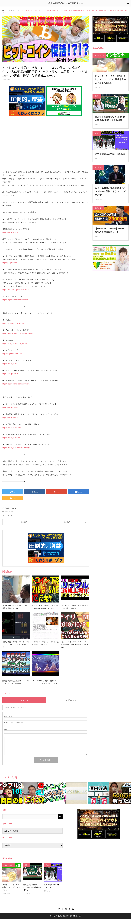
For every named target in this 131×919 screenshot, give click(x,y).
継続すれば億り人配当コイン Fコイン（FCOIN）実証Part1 (15, 682)
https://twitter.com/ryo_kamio (13, 323)
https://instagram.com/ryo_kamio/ (14, 343)
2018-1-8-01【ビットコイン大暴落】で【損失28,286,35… (14, 606)
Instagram (65, 908)
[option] (11, 793)
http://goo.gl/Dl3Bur (9, 263)
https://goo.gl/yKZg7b (10, 232)
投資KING (13, 508)
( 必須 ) (8, 716)
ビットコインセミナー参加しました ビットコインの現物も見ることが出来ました (110, 79)
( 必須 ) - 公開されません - (15, 722)
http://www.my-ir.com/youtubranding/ (16, 448)
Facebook (62, 908)
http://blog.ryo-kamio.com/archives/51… (17, 300)
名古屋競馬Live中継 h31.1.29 (110, 154)
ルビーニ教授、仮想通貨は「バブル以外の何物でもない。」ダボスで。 (110, 191)
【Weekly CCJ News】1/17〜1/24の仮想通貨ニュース (109, 230)
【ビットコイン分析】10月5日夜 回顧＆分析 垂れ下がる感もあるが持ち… (74, 644)
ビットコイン (12, 10)
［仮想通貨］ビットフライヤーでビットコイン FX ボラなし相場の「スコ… (15, 644)
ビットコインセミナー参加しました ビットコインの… (11, 887)
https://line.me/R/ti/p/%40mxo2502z (15, 290)
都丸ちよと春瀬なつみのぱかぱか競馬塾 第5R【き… (32, 887)
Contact (68, 908)
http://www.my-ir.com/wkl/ (11, 438)
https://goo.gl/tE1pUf (10, 374)
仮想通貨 (98, 167)
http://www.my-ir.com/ (10, 364)
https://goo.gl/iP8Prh (10, 417)
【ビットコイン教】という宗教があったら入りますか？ (45, 643)
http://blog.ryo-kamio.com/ (12, 354)
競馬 (96, 96)
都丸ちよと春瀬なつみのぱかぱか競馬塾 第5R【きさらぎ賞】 (110, 118)
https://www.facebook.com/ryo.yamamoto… (18, 333)
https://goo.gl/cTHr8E (10, 407)
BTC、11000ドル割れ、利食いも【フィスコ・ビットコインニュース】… (44, 683)
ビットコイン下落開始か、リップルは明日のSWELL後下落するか (45, 606)
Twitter (58, 908)
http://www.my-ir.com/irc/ (11, 428)
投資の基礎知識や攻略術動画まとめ (65, 3)
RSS (72, 908)
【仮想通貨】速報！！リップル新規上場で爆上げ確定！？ (74, 606)
